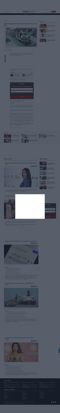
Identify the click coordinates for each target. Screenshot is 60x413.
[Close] (43, 195)
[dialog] (30, 206)
